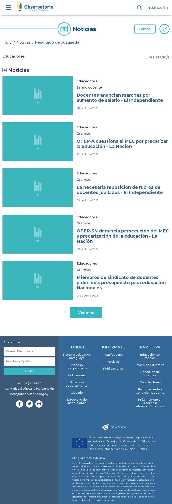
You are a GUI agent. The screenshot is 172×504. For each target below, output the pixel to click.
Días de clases (150, 382)
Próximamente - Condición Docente (150, 391)
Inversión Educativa (150, 365)
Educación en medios (150, 356)
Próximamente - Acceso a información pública (150, 403)
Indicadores (77, 375)
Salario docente (89, 87)
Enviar (29, 371)
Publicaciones (113, 368)
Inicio (7, 42)
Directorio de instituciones (77, 401)
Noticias (23, 42)
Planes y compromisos (77, 366)
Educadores (87, 81)
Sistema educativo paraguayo (77, 356)
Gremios (84, 134)
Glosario (77, 392)
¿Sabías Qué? (113, 354)
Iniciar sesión (157, 8)
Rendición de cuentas (150, 373)
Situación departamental (77, 384)
